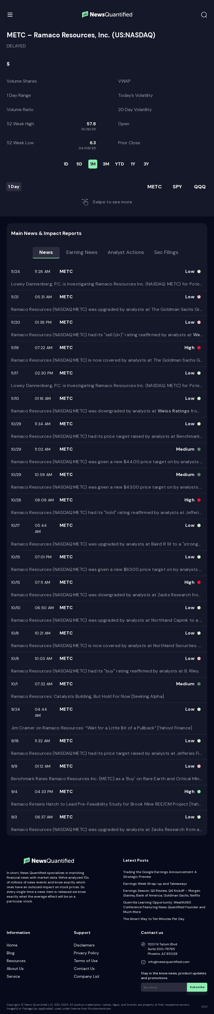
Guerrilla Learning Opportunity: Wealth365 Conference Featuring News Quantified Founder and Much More (164, 907)
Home (12, 945)
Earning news (82, 252)
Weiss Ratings (174, 411)
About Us (15, 968)
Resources (16, 960)
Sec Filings (166, 252)
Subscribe (197, 987)
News (46, 252)
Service (13, 976)
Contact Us (84, 968)
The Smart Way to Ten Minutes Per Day (153, 919)
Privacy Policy (86, 952)
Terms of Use (86, 960)
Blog (10, 952)
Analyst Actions (126, 252)
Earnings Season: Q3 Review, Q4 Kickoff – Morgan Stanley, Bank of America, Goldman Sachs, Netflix (161, 893)
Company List (86, 976)
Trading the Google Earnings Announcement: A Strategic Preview (160, 874)
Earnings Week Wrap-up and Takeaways (155, 883)
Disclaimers (84, 945)
